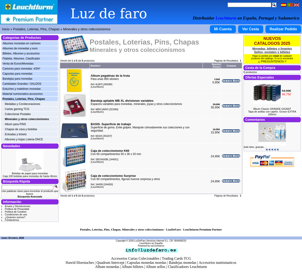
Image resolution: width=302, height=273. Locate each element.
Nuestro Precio (216, 65)
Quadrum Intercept (110, 263)
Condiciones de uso (16, 214)
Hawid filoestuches (80, 263)
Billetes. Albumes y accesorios (21, 53)
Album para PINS (15, 124)
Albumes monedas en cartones (21, 43)
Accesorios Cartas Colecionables (135, 258)
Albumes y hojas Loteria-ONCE (24, 139)
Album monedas (107, 267)
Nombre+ (96, 66)
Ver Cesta (250, 29)
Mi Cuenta (222, 29)
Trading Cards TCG (176, 258)
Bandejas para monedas (17, 78)
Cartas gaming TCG (17, 109)
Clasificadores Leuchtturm (187, 267)
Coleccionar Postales (18, 114)
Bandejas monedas (182, 263)
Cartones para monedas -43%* (21, 68)
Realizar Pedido (283, 29)
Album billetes (133, 267)
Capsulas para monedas (17, 73)
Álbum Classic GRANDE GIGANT (272, 108)
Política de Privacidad (17, 209)
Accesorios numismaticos (217, 263)
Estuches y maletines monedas (22, 88)
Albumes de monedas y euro (20, 48)
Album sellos (155, 267)
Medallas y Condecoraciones (22, 104)
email (276, 56)
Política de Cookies (15, 211)
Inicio (6, 29)
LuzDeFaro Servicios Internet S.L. (151, 240)
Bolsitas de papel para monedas (30, 173)
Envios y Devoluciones (17, 206)
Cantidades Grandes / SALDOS (22, 83)
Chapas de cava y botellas (21, 129)
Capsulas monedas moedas (147, 263)
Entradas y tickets (16, 134)
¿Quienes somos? (15, 217)
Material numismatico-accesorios (23, 94)
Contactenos (12, 220)
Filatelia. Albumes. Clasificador (21, 58)
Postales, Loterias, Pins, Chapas (36, 29)
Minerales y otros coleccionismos (86, 29)
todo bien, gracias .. (255, 147)
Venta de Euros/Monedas (18, 63)
